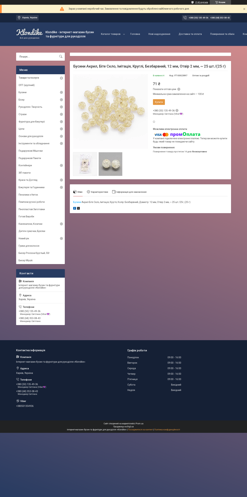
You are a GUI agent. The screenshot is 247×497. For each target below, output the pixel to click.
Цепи (21, 129)
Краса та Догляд (28, 180)
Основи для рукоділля (31, 136)
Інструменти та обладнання (34, 143)
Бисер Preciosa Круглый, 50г (34, 253)
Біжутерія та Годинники (31, 187)
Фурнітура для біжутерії (32, 121)
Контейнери (25, 165)
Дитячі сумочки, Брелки (32, 231)
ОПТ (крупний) (27, 85)
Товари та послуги (29, 77)
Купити (159, 102)
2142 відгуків (201, 2)
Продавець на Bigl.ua (123, 426)
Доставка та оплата (190, 34)
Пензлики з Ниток (28, 194)
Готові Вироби (26, 216)
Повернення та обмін (222, 34)
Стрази (23, 114)
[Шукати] (61, 57)
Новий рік (24, 238)
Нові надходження (159, 34)
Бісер (22, 99)
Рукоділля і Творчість (30, 107)
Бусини (77, 202)
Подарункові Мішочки (31, 150)
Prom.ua (139, 423)
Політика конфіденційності (167, 429)
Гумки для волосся (29, 245)
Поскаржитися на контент (140, 429)
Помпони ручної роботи (32, 202)
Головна (135, 34)
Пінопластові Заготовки (32, 209)
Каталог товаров (110, 34)
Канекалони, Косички (30, 224)
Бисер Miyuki (26, 260)
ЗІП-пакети (25, 172)
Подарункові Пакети (30, 158)
